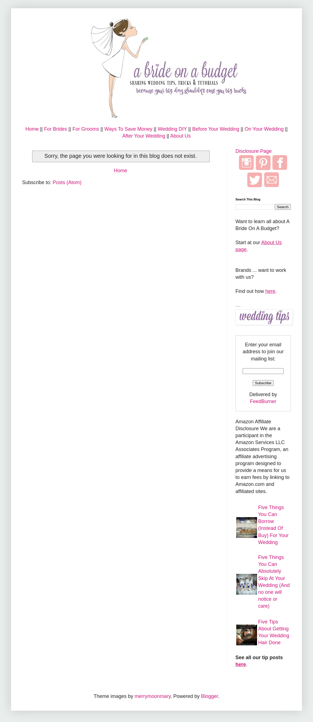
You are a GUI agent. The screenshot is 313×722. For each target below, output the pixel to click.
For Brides (55, 129)
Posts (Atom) (67, 182)
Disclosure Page (253, 151)
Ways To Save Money (128, 129)
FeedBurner (263, 401)
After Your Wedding (143, 136)
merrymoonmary (153, 696)
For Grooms (85, 129)
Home (32, 129)
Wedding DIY (172, 129)
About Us (180, 136)
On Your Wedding (264, 129)
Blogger (209, 696)
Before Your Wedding (215, 129)
